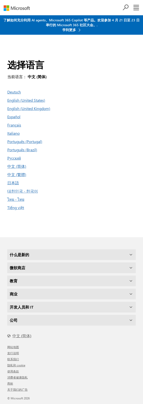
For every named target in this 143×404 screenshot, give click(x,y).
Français (14, 124)
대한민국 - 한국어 (22, 191)
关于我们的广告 (17, 389)
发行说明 (13, 353)
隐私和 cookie (16, 365)
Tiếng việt (15, 207)
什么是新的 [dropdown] (19, 254)
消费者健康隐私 (17, 377)
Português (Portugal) (24, 141)
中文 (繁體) (16, 174)
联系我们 (13, 359)
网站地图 (13, 347)
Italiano (13, 133)
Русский (14, 157)
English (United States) (26, 100)
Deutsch (14, 91)
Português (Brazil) (22, 149)
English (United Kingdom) (28, 108)
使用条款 (13, 371)
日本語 (13, 182)
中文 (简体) (16, 166)
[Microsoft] (19, 8)
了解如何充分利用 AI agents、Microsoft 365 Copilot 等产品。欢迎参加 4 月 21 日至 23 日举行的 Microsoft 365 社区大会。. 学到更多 (71, 25)
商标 (10, 383)
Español (13, 116)
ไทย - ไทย (15, 199)
